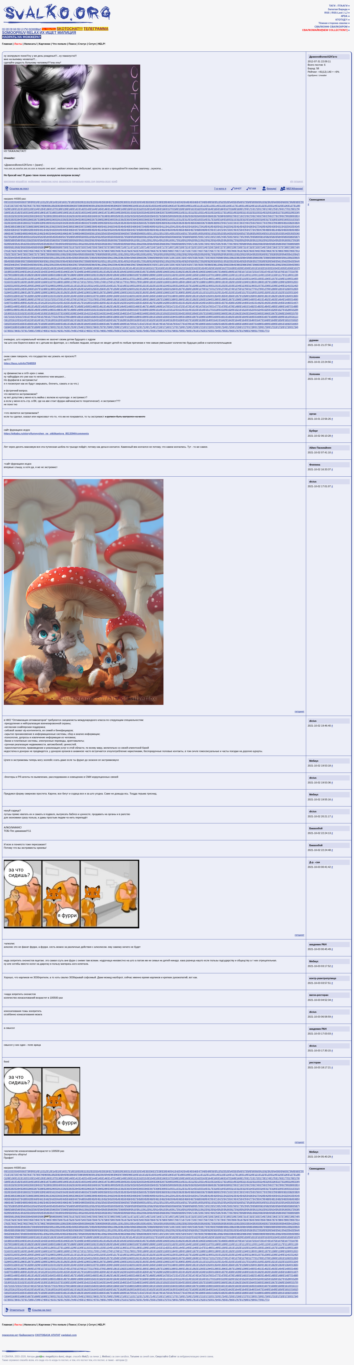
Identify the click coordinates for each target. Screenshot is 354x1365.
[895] (13, 261)
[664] (152, 243)
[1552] (165, 313)
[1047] (72, 271)
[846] (24, 257)
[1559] (215, 313)
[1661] (64, 323)
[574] (221, 236)
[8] (29, 202)
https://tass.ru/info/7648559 (20, 363)
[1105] (194, 275)
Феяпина (314, 464)
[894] (7, 261)
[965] (123, 264)
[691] (13, 247)
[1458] (79, 306)
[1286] (22, 292)
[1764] (215, 330)
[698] (53, 247)
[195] (94, 212)
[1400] (251, 299)
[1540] (79, 313)
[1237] (258, 285)
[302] (123, 219)
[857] (88, 257)
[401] (105, 226)
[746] (36, 250)
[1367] (14, 299)
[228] (285, 212)
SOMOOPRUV (14, 33)
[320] (227, 219)
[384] (7, 226)
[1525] (266, 309)
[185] (36, 212)
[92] (99, 205)
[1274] (230, 289)
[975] (181, 264)
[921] (163, 261)
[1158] (280, 278)
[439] (30, 229)
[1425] (136, 302)
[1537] (57, 313)
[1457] (72, 306)
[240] (59, 216)
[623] (210, 240)
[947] (18, 264)
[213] (198, 212)
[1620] (64, 320)
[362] (175, 222)
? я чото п (220, 188)
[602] (88, 240)
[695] (36, 247)
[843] (7, 257)
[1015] (138, 268)
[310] (169, 219)
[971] (158, 264)
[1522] (244, 309)
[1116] (273, 275)
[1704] (79, 327)
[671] (192, 243)
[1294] (79, 292)
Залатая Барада (337, 9)
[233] (18, 216)
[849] (41, 257)
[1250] (57, 289)
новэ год (89, 181)
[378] (268, 222)
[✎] (26, 29)
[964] (117, 264)
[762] (128, 250)
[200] (123, 212)
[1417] (79, 302)
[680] (244, 243)
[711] (128, 247)
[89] (85, 205)
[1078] (294, 271)
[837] (268, 254)
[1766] (230, 330)
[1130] (79, 278)
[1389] (172, 299)
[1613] (14, 320)
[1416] (72, 302)
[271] (239, 216)
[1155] (258, 278)
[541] (30, 236)
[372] (233, 222)
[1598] (201, 316)
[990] (268, 264)
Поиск (72, 43)
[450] (94, 229)
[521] (210, 233)
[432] (285, 226)
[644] (36, 243)
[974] (175, 264)
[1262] (143, 289)
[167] (227, 209)
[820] (169, 254)
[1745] (79, 330)
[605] (105, 240)
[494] (53, 233)
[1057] (143, 271)
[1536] (50, 313)
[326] (262, 219)
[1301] (129, 292)
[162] (198, 209)
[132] (24, 209)
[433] (291, 226)
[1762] (201, 330)
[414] (181, 226)
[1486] (280, 306)
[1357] (237, 296)
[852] (59, 257)
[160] (186, 209)
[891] (285, 257)
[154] (152, 209)
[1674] (158, 323)
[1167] (50, 282)
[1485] (273, 306)
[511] (152, 233)
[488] (18, 233)
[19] (76, 202)
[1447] (294, 302)
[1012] (116, 268)
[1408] (14, 302)
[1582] (86, 316)
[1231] (215, 285)
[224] (262, 212)
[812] (123, 254)
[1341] (122, 296)
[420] (216, 226)
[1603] (237, 316)
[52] (222, 202)
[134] (36, 209)
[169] (239, 209)
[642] (24, 243)
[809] (105, 254)
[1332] (57, 296)
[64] (275, 202)
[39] (164, 202)
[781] (239, 250)
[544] (47, 236)
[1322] (280, 292)
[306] (146, 219)
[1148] (208, 278)
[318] (216, 219)
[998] (18, 268)
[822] (181, 254)
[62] (266, 202)
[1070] (237, 271)
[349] (99, 222)
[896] (18, 261)
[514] (169, 233)
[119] (245, 205)
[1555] (187, 313)
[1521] (237, 309)
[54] (230, 202)
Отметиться (17, 1310)
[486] (7, 233)
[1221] (143, 285)
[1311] (201, 292)
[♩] (22, 29)
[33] (138, 202)
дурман (313, 340)
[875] (192, 257)
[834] (250, 254)
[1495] (50, 309)
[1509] (151, 309)
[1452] (36, 306)
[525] (233, 233)
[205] (152, 212)
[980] (210, 264)
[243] (76, 216)
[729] (233, 247)
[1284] (7, 292)
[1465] (129, 306)
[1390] (179, 299)
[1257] (108, 289)
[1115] (266, 275)
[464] (175, 229)
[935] (244, 261)
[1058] (151, 271)
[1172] (86, 282)
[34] (142, 202)
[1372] (50, 299)
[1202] (7, 285)
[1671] (136, 323)
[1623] (86, 320)
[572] (210, 236)
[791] (297, 250)
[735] (268, 247)
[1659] (50, 323)
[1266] (172, 289)
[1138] (136, 278)
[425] (244, 226)
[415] (186, 226)
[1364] (287, 296)
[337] (30, 222)
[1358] (244, 296)
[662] (140, 243)
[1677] (179, 323)
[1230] (208, 285)
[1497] (64, 309)
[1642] (222, 320)
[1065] (201, 271)
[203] (140, 212)
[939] (268, 261)
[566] (175, 236)
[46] (195, 202)
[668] (175, 243)
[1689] (266, 323)
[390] (41, 226)
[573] (216, 236)
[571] (204, 236)
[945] (7, 264)
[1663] (79, 323)
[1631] (143, 320)
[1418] (86, 302)
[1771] (266, 330)
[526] (239, 233)
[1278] (258, 289)
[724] (204, 247)
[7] (26, 202)
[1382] (122, 299)
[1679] (194, 323)
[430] (274, 226)
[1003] (52, 268)
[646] (47, 243)
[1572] (14, 316)
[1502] (100, 309)
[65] (279, 202)
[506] (123, 233)
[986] (244, 264)
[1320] (266, 292)
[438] (24, 229)
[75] (23, 205)
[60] (257, 202)
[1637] (187, 320)
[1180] (143, 282)
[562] (152, 236)
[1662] (72, 323)
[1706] (93, 327)
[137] (53, 209)
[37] (156, 202)
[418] (204, 226)
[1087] (64, 275)
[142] (82, 209)
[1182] (158, 282)
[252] (128, 216)
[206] (158, 212)
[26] (107, 202)
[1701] (57, 327)
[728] (227, 247)
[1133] (100, 278)
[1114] (258, 275)
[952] (47, 264)
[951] (41, 264)
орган (312, 413)
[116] (228, 205)
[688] (291, 243)
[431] (279, 226)
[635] (279, 240)
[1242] (294, 285)
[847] (30, 257)
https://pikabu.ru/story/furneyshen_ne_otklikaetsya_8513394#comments (46, 433)
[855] (76, 257)
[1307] (172, 292)
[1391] (187, 299)
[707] (105, 247)
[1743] (64, 330)
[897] (24, 261)
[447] (76, 229)
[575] (227, 236)
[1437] (222, 302)
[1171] (79, 282)
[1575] (36, 316)
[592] (30, 240)
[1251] (64, 289)
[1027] (224, 268)
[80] (46, 205)
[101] (141, 205)
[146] (105, 209)
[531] (268, 233)
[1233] (230, 285)
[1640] (208, 320)
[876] (198, 257)
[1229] (201, 285)
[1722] (208, 327)
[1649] (273, 320)
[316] (204, 219)
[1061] (172, 271)
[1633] (158, 320)
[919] (152, 261)
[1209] (57, 285)
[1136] (122, 278)
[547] (65, 236)
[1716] (165, 327)
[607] (117, 240)
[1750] (115, 330)
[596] (53, 240)
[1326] (14, 296)
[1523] (251, 309)
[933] (233, 261)
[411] (163, 226)
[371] (227, 222)
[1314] (222, 292)
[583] (274, 236)
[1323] (287, 292)
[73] (15, 205)
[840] (285, 254)
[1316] (237, 292)
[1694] (7, 327)
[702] (76, 247)
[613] (152, 240)
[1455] (57, 306)
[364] (186, 222)
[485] (297, 229)
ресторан (315, 1062)
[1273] (222, 289)
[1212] (79, 285)
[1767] (237, 330)
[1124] (36, 278)
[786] (268, 250)
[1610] (287, 316)
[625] (221, 240)
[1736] (14, 330)
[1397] (230, 299)
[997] (13, 268)
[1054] (122, 271)
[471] (216, 229)
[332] (297, 219)
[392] (53, 226)
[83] (59, 205)
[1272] (215, 289)
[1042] (36, 271)
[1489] (7, 309)
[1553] (172, 313)
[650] (71, 243)
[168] (233, 209)
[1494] (43, 309)
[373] (239, 222)
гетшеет (298, 181)
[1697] (29, 327)
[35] (147, 202)
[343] (65, 222)
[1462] (108, 306)
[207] (163, 212)
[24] (98, 202)
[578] (244, 236)
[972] (163, 264)
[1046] (64, 271)
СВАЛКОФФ (321, 26)
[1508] (143, 309)
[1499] (79, 309)
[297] (94, 219)
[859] (99, 257)
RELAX (33, 33)
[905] (71, 261)
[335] (18, 222)
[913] (117, 261)
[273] (250, 216)
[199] (117, 212)
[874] (186, 257)
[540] (24, 236)
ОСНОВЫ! (34, 29)
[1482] (251, 306)
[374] (244, 222)
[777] (216, 250)
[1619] (57, 320)
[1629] (129, 320)
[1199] (280, 282)
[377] (262, 222)
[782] (244, 250)
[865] (134, 257)
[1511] (165, 309)
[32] (133, 202)
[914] (123, 261)
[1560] (222, 313)
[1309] (187, 292)
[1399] (244, 299)
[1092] (100, 275)
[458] (140, 229)
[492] (41, 233)
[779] (227, 250)
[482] (279, 229)
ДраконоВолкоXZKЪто (323, 56)
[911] (105, 261)
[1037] (296, 268)
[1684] (230, 323)
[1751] (122, 330)
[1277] (251, 289)
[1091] (93, 275)
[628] (239, 240)
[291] (59, 219)
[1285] (14, 292)
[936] (250, 261)
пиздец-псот (103, 181)
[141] (76, 209)
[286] (30, 219)
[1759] (179, 330)
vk (291, 181)
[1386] (151, 299)
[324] (250, 219)
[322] (239, 219)
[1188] (201, 282)
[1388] (165, 299)
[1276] (244, 289)
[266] (210, 216)
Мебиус (314, 760)
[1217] (115, 285)
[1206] (36, 285)
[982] (221, 264)
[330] (285, 219)
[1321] (273, 292)
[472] (221, 229)
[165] (216, 209)
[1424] (129, 302)
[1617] (43, 320)
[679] (239, 243)
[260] (175, 216)
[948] (24, 264)
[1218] (122, 285)
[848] (36, 257)
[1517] (208, 309)
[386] (18, 226)
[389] (36, 226)
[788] (279, 250)
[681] (250, 243)
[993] (285, 264)
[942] (285, 261)
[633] (268, 240)
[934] (239, 261)
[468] (198, 229)
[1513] (179, 309)
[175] (274, 209)
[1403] (273, 299)
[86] (72, 205)
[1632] (151, 320)
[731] (244, 247)
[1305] (158, 292)
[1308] (179, 292)
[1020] (174, 268)
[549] (76, 236)
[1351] (194, 296)
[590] (18, 240)
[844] (13, 257)
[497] (71, 233)
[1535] (43, 313)
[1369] (29, 299)
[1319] (258, 292)
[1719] (187, 327)
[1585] (108, 316)
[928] (204, 261)
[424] (239, 226)
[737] (279, 247)
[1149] (215, 278)
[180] (7, 212)
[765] (146, 250)
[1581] (79, 316)
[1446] (287, 302)
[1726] (237, 327)
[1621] (72, 320)
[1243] (7, 289)
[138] (59, 209)
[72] (10, 205)
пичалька (78, 181)
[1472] (179, 306)
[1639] (201, 320)
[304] (134, 219)
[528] (250, 233)
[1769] (251, 330)
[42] (178, 202)
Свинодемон (317, 199)
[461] (158, 229)
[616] (169, 240)
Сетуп (92, 43)
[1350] (187, 296)
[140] (71, 209)
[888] (268, 257)
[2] (7, 29)
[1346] (158, 296)
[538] (13, 236)
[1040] (22, 271)
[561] (146, 236)
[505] (117, 233)
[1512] (172, 309)
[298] (99, 219)
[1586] (115, 316)
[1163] (22, 282)
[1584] (100, 316)
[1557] (201, 313)
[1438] (230, 302)
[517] (186, 233)
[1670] (129, 323)
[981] (216, 264)
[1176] (115, 282)
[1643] (230, 320)
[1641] (215, 320)
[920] (158, 261)
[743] (18, 250)
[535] (291, 233)
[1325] (7, 296)
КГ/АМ (252, 188)
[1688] (258, 323)
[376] (256, 222)
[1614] (22, 320)
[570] (198, 236)
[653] (88, 243)
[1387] (158, 299)
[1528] (287, 309)
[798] (41, 254)
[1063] (187, 271)
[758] (105, 250)
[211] (186, 212)
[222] (250, 212)
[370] (221, 222)
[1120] (7, 278)
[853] (65, 257)
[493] (47, 233)
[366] (198, 222)
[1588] (129, 316)
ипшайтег (21, 181)
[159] (181, 209)
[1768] (244, 330)
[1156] (266, 278)
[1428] (158, 302)
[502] (99, 233)
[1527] (280, 309)
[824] (192, 254)
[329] (279, 219)
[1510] (158, 309)
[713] (140, 247)
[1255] (93, 289)
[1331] (50, 296)
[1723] (215, 327)
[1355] (222, 296)
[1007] (80, 268)
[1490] (14, 309)
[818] (158, 254)
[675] (216, 243)
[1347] (165, 296)
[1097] (136, 275)
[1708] (108, 327)
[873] (181, 257)
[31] (129, 202)
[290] (53, 219)
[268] (221, 216)
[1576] (43, 316)
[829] (221, 254)
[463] (169, 229)
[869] (158, 257)
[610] (134, 240)
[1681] (208, 323)
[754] (82, 250)
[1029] (238, 268)
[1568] (280, 313)
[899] (36, 261)
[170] (244, 209)
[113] (210, 205)
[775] (204, 250)
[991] (274, 264)
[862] (117, 257)
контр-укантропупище (322, 978)
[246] (94, 216)
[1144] (179, 278)
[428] (262, 226)
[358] (152, 222)
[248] (105, 216)
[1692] (287, 323)
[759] (111, 250)
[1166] (43, 282)
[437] (18, 229)
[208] (169, 212)
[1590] (143, 316)
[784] (256, 250)
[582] (268, 236)
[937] (256, 261)
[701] (71, 247)
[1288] (36, 292)
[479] (262, 229)
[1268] (187, 289)
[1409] (22, 302)
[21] (85, 202)
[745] (30, 250)
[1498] (72, 309)
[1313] (215, 292)
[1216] (108, 285)
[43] (182, 202)
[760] (117, 250)
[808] (99, 254)
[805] (82, 254)
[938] (262, 261)
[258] (163, 216)
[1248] (43, 289)
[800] (53, 254)
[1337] (93, 296)
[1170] (72, 282)
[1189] (208, 282)
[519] (198, 233)
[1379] (100, 299)
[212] (192, 212)
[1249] (50, 289)
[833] (244, 254)
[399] (94, 226)
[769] (169, 250)
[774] (198, 250)
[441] (41, 229)
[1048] (79, 271)
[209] (175, 212)
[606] (111, 240)
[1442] (258, 302)
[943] (291, 261)
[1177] (122, 282)
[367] (204, 222)
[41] (173, 202)
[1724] (222, 327)
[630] (250, 240)
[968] (140, 264)
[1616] (36, 320)
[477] (250, 229)
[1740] (43, 330)
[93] (103, 205)
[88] (81, 205)
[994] (291, 264)
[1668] (115, 323)
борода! (272, 188)
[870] (163, 257)
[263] (192, 216)
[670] (186, 243)
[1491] (22, 309)
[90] (90, 205)
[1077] (287, 271)
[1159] (287, 278)
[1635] (172, 320)
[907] (82, 261)
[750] (59, 250)
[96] (116, 205)
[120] (251, 205)
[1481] (244, 306)
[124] (274, 205)
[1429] (165, 302)
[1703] (72, 327)
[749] (53, 250)
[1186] (187, 282)
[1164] (29, 282)
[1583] (93, 316)
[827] (210, 254)
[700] (65, 247)
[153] (146, 209)
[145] (99, 209)
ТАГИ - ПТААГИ (338, 5)
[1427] (151, 302)
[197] (105, 212)
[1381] (115, 299)
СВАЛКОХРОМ (338, 26)
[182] (18, 212)
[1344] (143, 296)
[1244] (14, 289)
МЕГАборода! (294, 188)
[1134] (108, 278)
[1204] (22, 285)
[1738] (29, 330)
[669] (181, 243)
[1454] (50, 306)
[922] (169, 261)
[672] (198, 243)
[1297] (100, 292)
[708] (111, 247)
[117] (233, 205)
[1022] (188, 268)
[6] (23, 202)
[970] (152, 264)
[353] (123, 222)
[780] (233, 250)
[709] (117, 247)
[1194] (244, 282)
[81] (50, 205)
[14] (54, 202)
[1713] (143, 327)
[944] (297, 261)
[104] (158, 205)
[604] (99, 240)
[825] (198, 254)
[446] (71, 229)
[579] (250, 236)
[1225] (172, 285)
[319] (221, 219)
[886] (256, 257)
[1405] (287, 299)
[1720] (194, 327)
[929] (210, 261)
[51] (217, 202)
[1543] (100, 313)
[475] (239, 229)
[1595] (179, 316)
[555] (111, 236)
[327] (268, 219)
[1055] (129, 271)
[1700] (50, 327)
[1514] (187, 309)
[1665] (93, 323)
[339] (41, 222)
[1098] (143, 275)
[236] (36, 216)
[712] (134, 247)
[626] (227, 240)
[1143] (172, 278)
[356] (140, 222)
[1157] (273, 278)
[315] (198, 219)
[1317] (244, 292)
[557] (123, 236)
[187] (47, 212)
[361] (169, 222)
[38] (160, 202)
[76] (28, 205)
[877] (204, 257)
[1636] (179, 320)
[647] (53, 243)
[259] (169, 216)
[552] (94, 236)
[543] (41, 236)
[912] (111, 261)
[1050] (93, 271)
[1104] (187, 275)
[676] (221, 243)
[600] (76, 240)
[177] (285, 209)
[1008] (88, 268)
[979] (204, 264)
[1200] (287, 282)
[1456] (64, 306)
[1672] (143, 323)
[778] (221, 250)
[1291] (57, 292)
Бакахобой (316, 828)
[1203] (14, 285)
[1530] (7, 313)
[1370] (36, 299)
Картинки (44, 43)
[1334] (72, 296)
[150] (128, 209)
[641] (18, 243)
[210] (181, 212)
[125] (280, 205)
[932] (227, 261)
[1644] (237, 320)
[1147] (201, 278)
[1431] (179, 302)
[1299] (115, 292)
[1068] (222, 271)
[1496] (57, 309)
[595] (47, 240)
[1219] (129, 285)
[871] (169, 257)
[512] (158, 233)
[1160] (294, 278)
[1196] (258, 282)
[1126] (50, 278)
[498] (76, 233)
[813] (128, 254)
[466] (186, 229)
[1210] (64, 285)
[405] (128, 226)
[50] (213, 202)
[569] (192, 236)
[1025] (210, 268)
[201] (128, 212)
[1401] (258, 299)
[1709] (115, 327)
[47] (200, 202)
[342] (59, 222)
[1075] (273, 271)
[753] (76, 250)
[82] (54, 205)
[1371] (43, 299)
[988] (256, 264)
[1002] (45, 268)
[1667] (108, 323)
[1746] (86, 330)
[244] (82, 216)
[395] (71, 226)
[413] (175, 226)
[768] (163, 250)
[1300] (122, 292)
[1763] (208, 330)
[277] (274, 216)
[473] (227, 229)
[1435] (208, 302)
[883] (239, 257)
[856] (82, 257)
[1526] (273, 309)
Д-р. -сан (314, 862)
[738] (285, 247)
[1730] (266, 327)
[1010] (102, 268)
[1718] (179, 327)
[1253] (79, 289)
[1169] (64, 282)
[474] (233, 229)
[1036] (289, 268)
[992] (279, 264)
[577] (239, 236)
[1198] (273, 282)
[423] (233, 226)
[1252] (72, 289)
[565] (169, 236)
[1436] (215, 302)
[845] (18, 257)
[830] (227, 254)
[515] (175, 233)
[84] (63, 205)
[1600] (215, 316)
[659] (123, 243)
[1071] (244, 271)
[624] (216, 240)
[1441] (251, 302)
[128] (297, 205)
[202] (134, 212)
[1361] (266, 296)
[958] (82, 264)
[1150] (222, 278)
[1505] (122, 309)
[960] (94, 264)
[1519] (222, 309)
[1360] (258, 296)
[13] (49, 202)
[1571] (7, 316)
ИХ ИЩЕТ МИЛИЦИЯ (58, 33)
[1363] (280, 296)
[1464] (122, 306)
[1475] (201, 306)
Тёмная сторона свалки (333, 23)
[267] (216, 216)
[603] (94, 240)
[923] (175, 261)
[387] (24, 226)
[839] (279, 254)
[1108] (215, 275)
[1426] (143, 302)
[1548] (136, 313)
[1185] (179, 282)
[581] (262, 236)
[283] (13, 219)
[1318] (251, 292)
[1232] (222, 285)
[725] (210, 247)
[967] (134, 264)
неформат (34, 181)
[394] (65, 226)
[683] (262, 243)
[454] (117, 229)
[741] (7, 250)
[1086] (57, 275)
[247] (99, 216)
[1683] (222, 323)
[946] (13, 264)
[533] (279, 233)
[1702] (64, 327)
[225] (268, 212)
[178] (291, 209)
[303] (128, 219)
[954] (59, 264)
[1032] (260, 268)
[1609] (280, 316)
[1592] (158, 316)
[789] (285, 250)
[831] (233, 254)
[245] (88, 216)
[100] (135, 205)
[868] (152, 257)
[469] (204, 229)
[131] (18, 209)
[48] (204, 202)
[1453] (43, 306)
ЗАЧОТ (238, 188)
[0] (5, 202)
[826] (204, 254)
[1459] (86, 306)
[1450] (22, 306)
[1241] (287, 285)
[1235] (244, 285)
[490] (30, 233)
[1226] (179, 285)
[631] (256, 240)
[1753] (136, 330)
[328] (274, 219)
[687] (285, 243)
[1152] (237, 278)
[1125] (43, 278)
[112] (204, 205)
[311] (175, 219)
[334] (13, 222)
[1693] (294, 323)
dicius (313, 481)
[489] (24, 233)
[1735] (7, 330)
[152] (140, 209)
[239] (53, 216)
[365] (192, 222)
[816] (146, 254)
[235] (30, 216)
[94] (107, 205)
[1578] (57, 316)
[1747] (93, 330)
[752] (71, 250)
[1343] (136, 296)
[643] (30, 243)
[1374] (64, 299)
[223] (256, 212)
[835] (256, 254)
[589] (13, 240)
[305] (140, 219)
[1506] (129, 309)
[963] (111, 264)
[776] (210, 250)
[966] (128, 264)
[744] (24, 250)
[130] (13, 209)
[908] (88, 261)
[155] (158, 209)
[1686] (244, 323)
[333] (7, 222)
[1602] (230, 316)
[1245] (22, 289)
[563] (158, 236)
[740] (297, 247)
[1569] (287, 313)
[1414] (57, 302)
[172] (256, 209)
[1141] (158, 278)
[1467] (143, 306)
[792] (7, 254)
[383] (297, 222)
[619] (186, 240)
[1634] (165, 320)
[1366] (7, 299)
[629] (244, 240)
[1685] (237, 323)
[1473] (187, 306)
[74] (19, 205)
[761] (123, 250)
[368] (210, 222)
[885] (250, 257)
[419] (210, 226)
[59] (253, 202)
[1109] (222, 275)
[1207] (43, 285)
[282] (7, 219)
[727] (221, 247)
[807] (94, 254)
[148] (117, 209)
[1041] (29, 271)
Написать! (30, 43)
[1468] (151, 306)
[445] (65, 229)
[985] (239, 264)
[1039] (14, 271)
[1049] (86, 271)
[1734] (294, 327)
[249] (111, 216)
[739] (291, 247)
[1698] (36, 327)
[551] (88, 236)
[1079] (7, 275)
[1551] (158, 313)
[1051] (100, 271)
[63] (270, 202)
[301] (117, 219)
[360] (163, 222)
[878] (210, 257)
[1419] (93, 302)
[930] (216, 261)
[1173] (93, 282)
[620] (192, 240)
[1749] (108, 330)
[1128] (64, 278)
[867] (146, 257)
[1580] (72, 316)
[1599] (208, 316)
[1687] (251, 323)
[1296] (93, 292)
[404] (123, 226)
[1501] (93, 309)
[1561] (230, 313)
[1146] (194, 278)
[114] (216, 205)
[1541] (86, 313)
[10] (36, 202)
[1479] (230, 306)
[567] (181, 236)
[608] (123, 240)
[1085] (50, 275)
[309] (163, 219)
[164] (210, 209)
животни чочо (49, 181)
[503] (105, 233)
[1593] (165, 316)
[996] (7, 268)
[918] (146, 261)
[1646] (251, 320)
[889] (274, 257)
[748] (47, 250)
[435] (7, 229)
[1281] (280, 289)
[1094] (115, 275)
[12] (45, 202)
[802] (65, 254)
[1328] (29, 296)
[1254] (86, 289)
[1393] (201, 299)
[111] (199, 205)
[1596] (187, 316)
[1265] (165, 289)
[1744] (72, 330)
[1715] (158, 327)
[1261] (136, 289)
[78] (37, 205)
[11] (41, 202)
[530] (262, 233)
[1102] (172, 275)
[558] (128, 236)
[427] (256, 226)
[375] (250, 222)
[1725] (230, 327)
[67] (288, 202)
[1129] (72, 278)
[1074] (266, 271)
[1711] (129, 327)
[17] (67, 202)
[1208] (50, 285)
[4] (14, 29)
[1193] (237, 282)
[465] (181, 229)
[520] (204, 233)
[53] (226, 202)
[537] (7, 236)
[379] (274, 222)
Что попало (59, 43)
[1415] (64, 302)
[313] (186, 219)
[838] (274, 254)
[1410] (29, 302)
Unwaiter (323, 75)
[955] (65, 264)
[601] (82, 240)
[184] (30, 212)
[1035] (282, 268)
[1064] (194, 271)
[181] (13, 212)
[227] (279, 212)
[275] (262, 216)
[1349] (179, 296)
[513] (163, 233)
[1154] (251, 278)
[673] (204, 243)
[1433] (194, 302)
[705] (94, 247)
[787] (274, 250)
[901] (47, 261)
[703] (82, 247)
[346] (82, 222)
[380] (279, 222)
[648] (59, 243)
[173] (262, 209)
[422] (227, 226)
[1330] (43, 296)
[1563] (244, 313)
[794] (18, 254)
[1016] (145, 268)
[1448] (7, 306)
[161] (192, 209)
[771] (181, 250)
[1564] (251, 313)
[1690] (273, 323)
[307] (152, 219)
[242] (71, 216)
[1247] (36, 289)
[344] (71, 222)
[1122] (22, 278)
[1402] (266, 299)
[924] (181, 261)
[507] (128, 233)
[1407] (7, 302)
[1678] (187, 323)
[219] (233, 212)
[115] (222, 205)
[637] (291, 240)
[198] (111, 212)
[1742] (57, 330)
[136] (47, 209)
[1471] (172, 306)
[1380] (108, 299)
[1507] (136, 309)
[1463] (115, 306)
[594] (41, 240)
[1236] (251, 285)
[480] (268, 229)
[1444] (273, 302)
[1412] (43, 302)
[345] (76, 222)
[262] (186, 216)
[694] (30, 247)
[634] (274, 240)
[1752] (129, 330)
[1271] (208, 289)
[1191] (222, 282)
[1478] (222, 306)
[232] (13, 216)
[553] (99, 236)
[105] (164, 205)
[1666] (100, 323)
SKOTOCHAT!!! (70, 29)
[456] (128, 229)
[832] (239, 254)
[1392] (194, 299)
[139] (65, 209)
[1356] (230, 296)
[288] (41, 219)
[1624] (93, 320)
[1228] (194, 285)
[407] (140, 226)
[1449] (14, 306)
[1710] (122, 327)
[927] (198, 261)
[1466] (136, 306)
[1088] (72, 275)
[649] (65, 243)
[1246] (29, 289)
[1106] (201, 275)
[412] (169, 226)
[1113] (251, 275)
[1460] (93, 306)
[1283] (294, 289)
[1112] (244, 275)
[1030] (246, 268)
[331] (291, 219)
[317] (210, 219)
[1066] (208, 271)
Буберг (313, 430)
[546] (59, 236)
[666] (163, 243)
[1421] (108, 302)
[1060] (165, 271)
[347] (88, 222)
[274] (256, 216)
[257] (158, 216)
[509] (140, 233)
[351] (111, 222)
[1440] (244, 302)
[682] (256, 243)
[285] (24, 219)
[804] (76, 254)
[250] (117, 216)
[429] (268, 226)
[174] (268, 209)
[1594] (172, 316)
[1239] (273, 285)
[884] (244, 257)
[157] (169, 209)
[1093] (108, 275)
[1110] (230, 275)
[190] (65, 212)
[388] (30, 226)
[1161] (7, 282)
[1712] (136, 327)
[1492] (29, 309)
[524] (227, 233)
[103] (152, 205)
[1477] (215, 306)
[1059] (158, 271)
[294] (76, 219)
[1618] (50, 320)
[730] (239, 247)
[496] (65, 233)
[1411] (36, 302)
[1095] (122, 275)
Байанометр (26, 1335)
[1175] (108, 282)
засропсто (65, 181)
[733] (256, 247)
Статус (82, 43)
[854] (71, 257)
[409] (152, 226)
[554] (105, 236)
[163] (204, 209)
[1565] (258, 313)
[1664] (86, 323)
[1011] (109, 268)
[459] (146, 229)
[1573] (22, 316)
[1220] (136, 285)
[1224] (165, 285)
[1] (3, 29)
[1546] (122, 313)
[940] (274, 261)
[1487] (287, 306)
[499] (82, 233)
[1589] (136, 316)
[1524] (258, 309)
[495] (59, 233)
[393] (59, 226)
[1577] (50, 316)
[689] (297, 243)
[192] (76, 212)
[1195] (251, 282)
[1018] (159, 268)
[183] (24, 212)
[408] (146, 226)
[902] (53, 261)
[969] (146, 264)
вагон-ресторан (318, 995)
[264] (198, 216)
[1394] (208, 299)
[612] (146, 240)
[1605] (251, 316)
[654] (94, 243)
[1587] (122, 316)
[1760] (187, 330)
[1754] (143, 330)
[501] (94, 233)
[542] (36, 236)
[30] (125, 202)
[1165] (36, 282)
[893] (297, 257)
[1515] (194, 309)
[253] (134, 216)
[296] (88, 219)
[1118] (287, 275)
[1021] (181, 268)
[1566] (266, 313)
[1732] (280, 327)
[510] (146, 233)
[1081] (22, 275)
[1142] (165, 278)
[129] (7, 209)
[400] (99, 226)
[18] (72, 202)
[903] (59, 261)
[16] (63, 202)
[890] (279, 257)
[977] (192, 264)
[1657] (36, 323)
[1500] (86, 309)
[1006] (73, 268)
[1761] (194, 330)
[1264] (158, 289)
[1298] (108, 292)
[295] (82, 219)
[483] (285, 229)
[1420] (100, 302)
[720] (181, 247)
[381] (285, 222)
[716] (158, 247)
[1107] (208, 275)
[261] (181, 216)
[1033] (267, 268)
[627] (233, 240)
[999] (24, 268)
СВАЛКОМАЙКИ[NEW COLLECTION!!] (324, 30)
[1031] (253, 268)
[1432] (187, 302)
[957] (76, 264)
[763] (134, 250)
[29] (120, 202)
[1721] (201, 327)
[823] (186, 254)
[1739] (36, 330)
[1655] (22, 323)
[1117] (280, 275)
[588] (7, 240)
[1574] (29, 316)
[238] (47, 216)
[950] (36, 264)
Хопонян (314, 357)
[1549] (143, 313)
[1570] (294, 313)
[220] (239, 212)
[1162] (14, 282)
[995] (297, 264)
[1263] (151, 289)
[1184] (172, 282)
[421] (221, 226)
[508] (134, 233)
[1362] (273, 296)
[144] (94, 209)
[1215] (100, 285)
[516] (181, 233)
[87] (77, 205)
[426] (250, 226)
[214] (204, 212)
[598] (65, 240)
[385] (13, 226)
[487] (13, 233)
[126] (286, 205)
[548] (71, 236)
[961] (99, 264)
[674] (210, 243)
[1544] (108, 313)
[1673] (151, 323)
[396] (76, 226)
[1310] (194, 292)
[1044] (50, 271)
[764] (140, 250)
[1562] (237, 313)
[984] (233, 264)
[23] (94, 202)
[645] (41, 243)
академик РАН (317, 944)
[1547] (129, 313)
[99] (130, 205)
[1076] (280, 271)
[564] (163, 236)
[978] (198, 264)
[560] (140, 236)
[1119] (294, 275)
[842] (297, 254)
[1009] (95, 268)
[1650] (280, 320)
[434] (297, 226)
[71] (6, 205)
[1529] (294, 309)
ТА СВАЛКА (49, 29)
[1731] (273, 327)
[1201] (294, 282)
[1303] (143, 292)
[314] (192, 219)
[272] (244, 216)
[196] (99, 212)
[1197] (266, 282)
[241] (65, 216)
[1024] (203, 268)
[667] (169, 243)
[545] (53, 236)
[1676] (172, 323)
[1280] (273, 289)
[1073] (258, 271)
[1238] (266, 285)
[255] (146, 216)
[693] (24, 247)
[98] (125, 205)
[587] (297, 236)
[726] (216, 247)
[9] (32, 202)
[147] (111, 209)
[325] (256, 219)
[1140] (151, 278)
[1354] (215, 296)
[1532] (22, 313)
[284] (18, 219)
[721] (186, 247)
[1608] (273, 316)
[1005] (66, 268)
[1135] (115, 278)
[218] (227, 212)
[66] (284, 202)
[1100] (158, 275)
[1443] (266, 302)
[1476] (208, 306)
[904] (65, 261)
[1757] (165, 330)
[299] (105, 219)
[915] (128, 261)
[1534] (36, 313)
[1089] (79, 275)
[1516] (201, 309)
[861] (111, 257)
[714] (146, 247)
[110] (193, 205)
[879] (216, 257)
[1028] (231, 268)
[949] (30, 264)
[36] (151, 202)
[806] (88, 254)
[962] (105, 264)
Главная (7, 43)
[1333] (64, 296)
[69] (297, 202)
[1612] (7, 320)
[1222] (151, 285)
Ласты (18, 43)
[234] (24, 216)
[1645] (244, 320)
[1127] (57, 278)
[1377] (86, 299)
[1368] (22, 299)
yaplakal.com (69, 1335)
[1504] (115, 309)
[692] (18, 247)
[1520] (230, 309)
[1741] (50, 330)
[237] (41, 216)
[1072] (251, 271)
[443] (53, 229)
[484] (291, 229)
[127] (291, 205)
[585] (285, 236)
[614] (158, 240)
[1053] (115, 271)
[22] (89, 202)
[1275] (237, 289)
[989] (262, 264)
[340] (47, 222)
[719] (175, 247)
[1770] (258, 330)
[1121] (14, 278)
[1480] (237, 306)
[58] (248, 202)
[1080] (14, 275)
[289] (47, 219)
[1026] (217, 268)
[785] (262, 250)
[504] (111, 233)
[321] (233, 219)
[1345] (151, 296)
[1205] (29, 285)
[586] (291, 236)
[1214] (93, 285)
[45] (191, 202)
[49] (208, 202)
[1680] (201, 323)
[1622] (79, 320)
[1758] (172, 330)
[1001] (38, 268)
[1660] (57, 323)
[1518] (215, 309)
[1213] (86, 285)
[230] (297, 212)
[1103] (179, 275)
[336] (24, 222)
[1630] (136, 320)
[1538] (64, 313)
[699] (59, 247)
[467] (192, 229)
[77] (32, 205)
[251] (123, 216)
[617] (175, 240)
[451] (99, 229)
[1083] (36, 275)
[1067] (215, 271)
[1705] (86, 327)
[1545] (115, 313)
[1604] (244, 316)
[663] (146, 243)
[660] (128, 243)
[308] (158, 219)
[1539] (72, 313)
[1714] (151, 327)
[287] (36, 219)
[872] (175, 257)
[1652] (294, 320)
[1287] (29, 292)
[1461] (100, 306)
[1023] (195, 268)
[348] (94, 222)
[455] (123, 229)
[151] (134, 209)
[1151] (230, 278)
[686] (279, 243)
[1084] (43, 275)
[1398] (237, 299)
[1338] (100, 296)
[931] (221, 261)
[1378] (93, 299)
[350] (105, 222)
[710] (123, 247)
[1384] (136, 299)
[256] (152, 216)
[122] (262, 205)
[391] (47, 226)
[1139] (143, 278)
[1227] (187, 285)
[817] (152, 254)
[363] (181, 222)
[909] (94, 261)
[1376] (79, 299)
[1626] (108, 320)
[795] (24, 254)
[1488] (294, 306)
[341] (53, 222)
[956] (71, 264)
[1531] (14, 313)
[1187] (194, 282)
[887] (262, 257)
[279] (285, 216)
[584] (279, 236)
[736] (274, 247)
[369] (216, 222)
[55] (235, 202)
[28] (116, 202)
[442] (47, 229)
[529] (256, 233)
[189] (59, 212)
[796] (30, 254)
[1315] (230, 292)
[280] (291, 216)
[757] (99, 250)
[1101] (165, 275)
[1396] (222, 299)
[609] (128, 240)
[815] (140, 254)
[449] (88, 229)
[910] (99, 261)
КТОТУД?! (341, 19)
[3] (10, 29)
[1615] (29, 320)
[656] (105, 243)
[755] (88, 250)
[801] (59, 254)
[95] (112, 205)
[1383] (129, 299)
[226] (274, 212)
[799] (47, 254)
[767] (158, 250)
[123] (268, 205)
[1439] (237, 302)
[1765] (222, 330)
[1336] (86, 296)
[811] (117, 254)
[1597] (194, 316)
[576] (233, 236)
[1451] (29, 306)
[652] (82, 243)
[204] (146, 212)
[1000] (30, 268)
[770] (175, 250)
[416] (192, 226)
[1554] (179, 313)
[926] (192, 261)
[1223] (158, 285)
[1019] (167, 268)
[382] (291, 222)
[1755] (151, 330)
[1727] (244, 327)
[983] (227, 264)
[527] (244, 233)
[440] (36, 229)
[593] (36, 240)
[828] (216, 254)
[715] (152, 247)
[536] (297, 233)
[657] (111, 243)
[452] (105, 229)
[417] (198, 226)
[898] (30, 261)
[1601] (222, 316)
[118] (239, 205)
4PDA (344, 16)
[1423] (122, 302)
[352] (117, 222)
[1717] (172, 327)
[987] (250, 264)
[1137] (129, 278)
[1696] (22, 327)
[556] (117, 236)
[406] (134, 226)
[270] (233, 216)
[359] (158, 222)
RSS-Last (337, 12)
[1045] (57, 271)
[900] (41, 261)
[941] (279, 261)
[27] (111, 202)
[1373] (57, 299)
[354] (128, 222)
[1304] (151, 292)
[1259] (122, 289)
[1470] (165, 306)
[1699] (43, 327)
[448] (82, 229)
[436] (13, 229)
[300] (111, 219)
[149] (123, 209)
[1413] (50, 302)
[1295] (86, 292)
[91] (94, 205)
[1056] (136, 271)
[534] (285, 233)
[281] (297, 216)
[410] (158, 226)
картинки (9, 181)
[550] (82, 236)
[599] (71, 240)
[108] (181, 205)
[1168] (57, 282)
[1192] (230, 282)
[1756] (158, 330)
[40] (169, 202)
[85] (68, 205)
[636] (285, 240)
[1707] (100, 327)
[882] (233, 257)
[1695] (14, 327)
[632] (262, 240)
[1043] (43, 271)
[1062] (179, 271)
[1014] (131, 268)
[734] (262, 247)
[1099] (151, 275)
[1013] (124, 268)
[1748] (100, 330)
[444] (59, 229)
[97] (121, 205)
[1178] (129, 282)
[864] (128, 257)
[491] (36, 233)
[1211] (72, 285)
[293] (71, 219)
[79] (41, 205)
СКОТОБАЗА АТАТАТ (48, 1335)
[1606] (258, 316)
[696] (41, 247)
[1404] (280, 299)
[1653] (7, 323)
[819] (163, 254)
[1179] (136, 282)
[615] (163, 240)
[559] (134, 236)
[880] (221, 257)
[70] (301, 202)
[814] (134, 254)
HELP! (101, 43)
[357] (146, 222)
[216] (216, 212)
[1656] (29, 323)
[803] (71, 254)
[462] (163, 229)
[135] (41, 209)
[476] (244, 229)
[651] (76, 243)
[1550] (151, 313)
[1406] (294, 299)
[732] (250, 247)
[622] (204, 240)
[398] (88, 226)
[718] (169, 247)
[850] (47, 257)
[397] (82, 226)
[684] (268, 243)
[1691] (280, 323)
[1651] (287, 320)
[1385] (143, 299)
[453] (111, 229)
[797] (36, 254)
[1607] (266, 316)
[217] (221, 212)
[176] (279, 209)
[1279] (266, 289)
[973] (169, 264)
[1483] (258, 306)
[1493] (36, 309)
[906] (76, 261)
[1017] (152, 268)
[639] (7, 243)
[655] (99, 243)
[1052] (108, 271)
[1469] (158, 306)
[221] (244, 212)
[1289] (43, 292)
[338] (36, 222)
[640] (13, 243)
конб (114, 181)
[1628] (122, 320)
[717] (163, 247)
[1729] (258, 327)
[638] (297, 240)
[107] (175, 205)
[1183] (165, 282)
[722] (192, 247)
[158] (175, 209)
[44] (186, 202)
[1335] (79, 296)
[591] (24, 240)
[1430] (172, 302)
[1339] (108, 296)
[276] (268, 216)
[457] (134, 229)
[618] (181, 240)
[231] (7, 216)
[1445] (280, 302)
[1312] (208, 292)
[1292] (64, 292)
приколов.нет (10, 1335)
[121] (257, 205)
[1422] (115, 302)
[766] (152, 250)
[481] (274, 229)
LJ (346, 12)
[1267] (179, 289)
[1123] (29, 278)
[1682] (215, 323)
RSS (327, 12)
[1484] (266, 306)
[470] (210, 229)
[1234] (237, 285)
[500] (88, 233)
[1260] (129, 289)
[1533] (29, 313)
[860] (105, 257)
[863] (123, 257)
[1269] (194, 289)
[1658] (43, 323)
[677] (227, 243)
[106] (169, 205)
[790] (291, 250)
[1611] (294, 316)
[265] (204, 216)
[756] (94, 250)
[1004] (59, 268)
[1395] (215, 299)
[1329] (36, 296)
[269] (227, 216)
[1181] (151, 282)
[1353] (208, 296)
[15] (58, 202)
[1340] (115, 296)
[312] (181, 219)
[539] (18, 236)
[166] (221, 209)
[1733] (287, 327)
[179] (297, 209)
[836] (262, 254)
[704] (88, 247)
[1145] (187, 278)
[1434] (201, 302)
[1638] (194, 320)
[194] (88, 212)
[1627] (115, 320)
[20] (80, 202)
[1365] (294, 296)
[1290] (50, 292)
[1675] (165, 323)
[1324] (294, 292)
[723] (198, 247)
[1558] (208, 313)
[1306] (165, 292)
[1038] (7, 271)
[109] (187, 205)
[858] (94, 257)
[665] (158, 243)
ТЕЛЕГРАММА (96, 29)
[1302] (136, 292)
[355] (134, 222)
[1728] (251, 327)
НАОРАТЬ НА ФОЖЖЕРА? (21, 37)
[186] (41, 212)
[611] (140, 240)
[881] (227, 257)
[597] (59, 240)
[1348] (172, 296)
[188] (53, 212)
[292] (65, 219)
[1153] (244, 278)
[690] (7, 247)
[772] (186, 250)
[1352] (201, 296)
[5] (18, 29)
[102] (146, 205)
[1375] (72, 299)
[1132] (93, 278)
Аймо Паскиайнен (320, 447)
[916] (134, 261)
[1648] (266, 320)
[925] (186, 261)
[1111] (237, 275)
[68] (292, 202)
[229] (291, 212)
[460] (152, 229)
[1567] (273, 313)
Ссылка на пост (19, 188)
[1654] (14, 323)
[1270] (201, 289)
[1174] (100, 282)
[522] (216, 233)
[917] (140, 261)
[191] (71, 212)
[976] (186, 264)
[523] (221, 233)
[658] (117, 243)
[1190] (215, 282)
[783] (250, 250)
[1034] (274, 268)
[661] (134, 243)
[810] (111, 254)
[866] (140, 257)
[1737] (22, 330)
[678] (233, 243)
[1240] (280, 285)
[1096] (129, 275)
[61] (261, 202)
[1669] (122, 323)
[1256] (100, 289)
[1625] (100, 320)
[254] (140, 216)
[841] (291, 254)
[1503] (108, 309)
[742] (13, 250)
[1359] (251, 296)
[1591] (151, 316)
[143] (88, 209)
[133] (30, 209)
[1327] (22, 296)
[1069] (230, 271)
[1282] (287, 289)
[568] (186, 236)
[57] (244, 202)
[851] (53, 257)
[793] (13, 254)
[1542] (93, 313)
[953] (53, 264)
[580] (256, 236)
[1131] (86, 278)
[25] (102, 202)
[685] (274, 243)
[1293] (72, 292)
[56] (239, 202)
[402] (111, 226)
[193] (82, 212)
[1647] (258, 320)
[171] (250, 209)
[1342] (129, 296)
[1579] (64, 316)
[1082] (29, 275)
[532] (274, 233)
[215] (210, 212)
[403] (117, 226)
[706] (99, 247)
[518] (192, 233)
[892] (291, 257)
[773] (192, 250)
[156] (163, 209)
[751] (65, 250)
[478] (256, 229)
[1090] (86, 275)
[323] (244, 219)
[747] (41, 250)
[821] (175, 254)
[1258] (115, 289)
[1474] (194, 306)
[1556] (194, 313)
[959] (88, 264)
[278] (279, 216)
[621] (198, 240)
